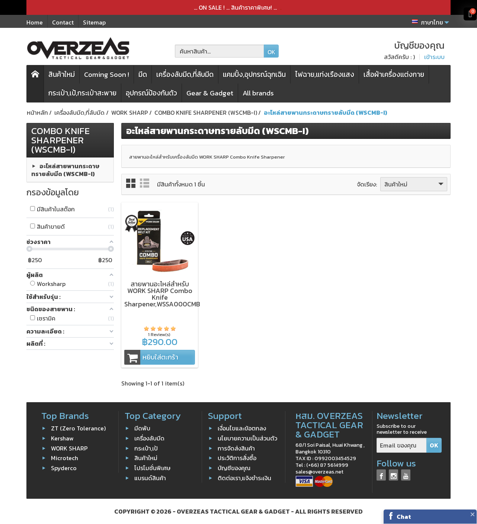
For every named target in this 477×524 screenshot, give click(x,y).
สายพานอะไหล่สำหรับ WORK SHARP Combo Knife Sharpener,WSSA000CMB (162, 294)
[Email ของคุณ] (402, 445)
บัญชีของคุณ (234, 467)
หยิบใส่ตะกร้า (151, 357)
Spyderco (63, 467)
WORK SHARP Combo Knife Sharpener (242, 156)
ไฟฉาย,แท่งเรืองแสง (324, 74)
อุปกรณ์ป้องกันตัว (151, 93)
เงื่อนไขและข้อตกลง (242, 428)
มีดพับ (142, 428)
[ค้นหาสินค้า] (219, 51)
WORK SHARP (69, 447)
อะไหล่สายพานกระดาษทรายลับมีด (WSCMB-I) (65, 169)
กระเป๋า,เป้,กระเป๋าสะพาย (82, 93)
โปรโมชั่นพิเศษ (152, 467)
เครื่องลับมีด (149, 438)
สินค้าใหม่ (61, 74)
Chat (404, 516)
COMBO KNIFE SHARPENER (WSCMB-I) (60, 140)
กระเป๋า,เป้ (146, 447)
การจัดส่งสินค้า (236, 447)
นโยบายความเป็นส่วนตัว (247, 438)
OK (271, 52)
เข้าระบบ (434, 57)
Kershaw (62, 438)
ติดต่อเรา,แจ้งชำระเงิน (244, 477)
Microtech (64, 457)
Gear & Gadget (209, 93)
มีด (142, 74)
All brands (258, 93)
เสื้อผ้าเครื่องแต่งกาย (394, 74)
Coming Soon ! (106, 74)
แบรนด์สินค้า (150, 477)
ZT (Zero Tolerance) (78, 428)
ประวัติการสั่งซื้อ (237, 457)
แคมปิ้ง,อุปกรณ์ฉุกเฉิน (254, 74)
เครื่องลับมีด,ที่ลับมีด (185, 74)
